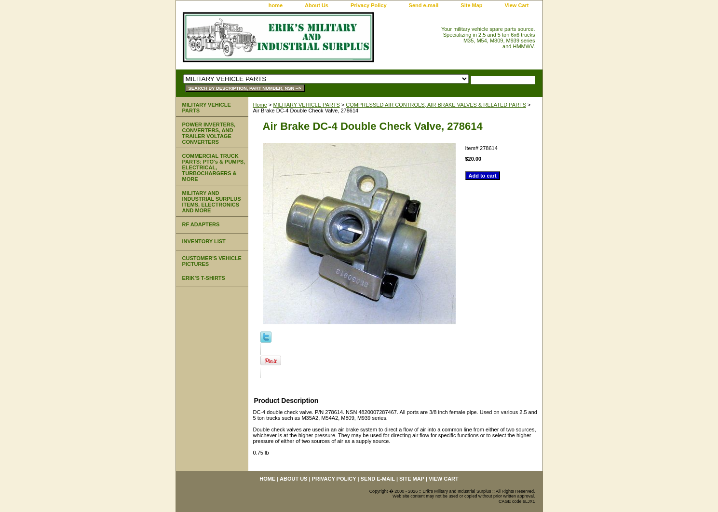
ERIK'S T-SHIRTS (203, 278)
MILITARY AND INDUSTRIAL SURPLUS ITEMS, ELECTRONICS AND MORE (211, 201)
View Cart (517, 5)
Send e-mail (424, 5)
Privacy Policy (369, 5)
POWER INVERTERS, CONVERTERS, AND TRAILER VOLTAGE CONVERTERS (209, 133)
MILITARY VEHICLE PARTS (306, 105)
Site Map (471, 5)
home (276, 5)
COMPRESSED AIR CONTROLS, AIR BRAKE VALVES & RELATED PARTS (436, 105)
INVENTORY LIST (204, 241)
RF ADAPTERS (201, 224)
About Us (316, 5)
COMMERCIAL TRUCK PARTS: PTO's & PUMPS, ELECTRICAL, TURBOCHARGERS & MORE (213, 167)
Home (260, 105)
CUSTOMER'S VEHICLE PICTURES (212, 261)
